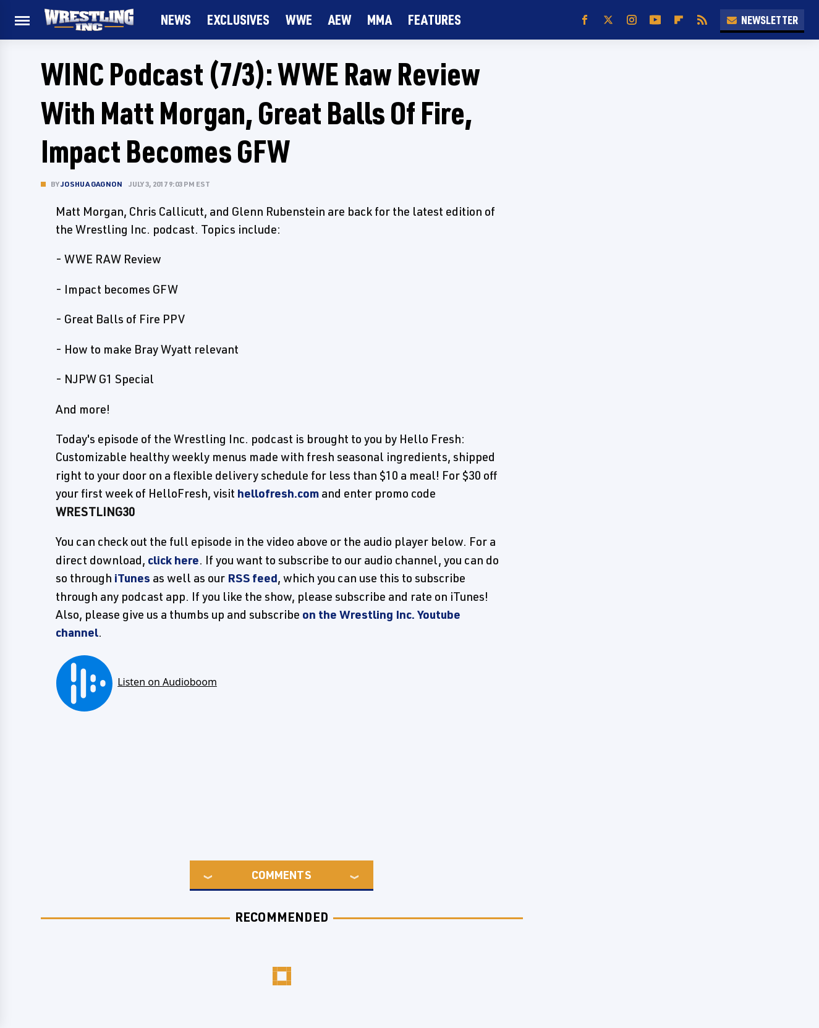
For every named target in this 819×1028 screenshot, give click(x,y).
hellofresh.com (278, 493)
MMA (379, 19)
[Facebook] (584, 20)
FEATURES (434, 19)
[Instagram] (631, 20)
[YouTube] (655, 20)
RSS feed (252, 578)
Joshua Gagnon (92, 184)
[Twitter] (608, 20)
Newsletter (762, 20)
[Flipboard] (678, 20)
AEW (339, 19)
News (176, 19)
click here (173, 560)
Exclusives (238, 19)
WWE (299, 19)
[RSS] (702, 20)
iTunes (132, 578)
